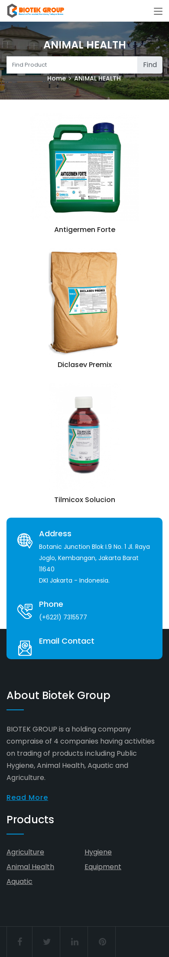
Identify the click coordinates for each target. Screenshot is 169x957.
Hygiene (98, 852)
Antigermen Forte (84, 230)
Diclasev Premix (85, 365)
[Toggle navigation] (158, 12)
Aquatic (19, 881)
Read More (27, 797)
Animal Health (30, 867)
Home (56, 78)
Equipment (102, 867)
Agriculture (25, 852)
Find (150, 65)
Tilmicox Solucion (84, 500)
